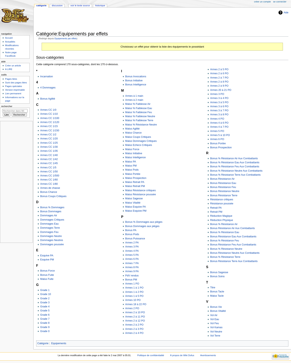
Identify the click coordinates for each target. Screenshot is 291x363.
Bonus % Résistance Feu (224, 240)
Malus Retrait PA (134, 182)
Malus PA (130, 161)
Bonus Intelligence (135, 84)
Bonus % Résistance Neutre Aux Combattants (236, 170)
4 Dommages (47, 87)
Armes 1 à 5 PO (134, 296)
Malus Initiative (133, 153)
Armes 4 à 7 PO (219, 126)
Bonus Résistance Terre (223, 195)
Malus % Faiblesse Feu (138, 112)
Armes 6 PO (217, 139)
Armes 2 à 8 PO (219, 81)
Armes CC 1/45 (49, 163)
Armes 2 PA (132, 242)
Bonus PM (131, 279)
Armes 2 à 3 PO (134, 329)
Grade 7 (45, 318)
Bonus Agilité (47, 98)
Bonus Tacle (217, 291)
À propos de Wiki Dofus (182, 355)
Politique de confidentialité (150, 355)
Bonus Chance (48, 192)
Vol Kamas (216, 327)
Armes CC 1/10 (49, 114)
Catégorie (42, 343)
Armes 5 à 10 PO (220, 135)
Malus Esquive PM (136, 210)
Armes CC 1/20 (49, 138)
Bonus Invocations (135, 76)
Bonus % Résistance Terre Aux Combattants (235, 174)
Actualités (10, 41)
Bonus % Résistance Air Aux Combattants (234, 158)
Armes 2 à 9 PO (219, 85)
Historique (100, 5)
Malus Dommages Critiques (141, 141)
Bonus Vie (216, 307)
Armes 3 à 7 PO (219, 110)
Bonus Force (47, 270)
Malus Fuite (47, 279)
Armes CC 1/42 (49, 159)
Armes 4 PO (217, 118)
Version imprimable (15, 90)
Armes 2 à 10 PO (135, 312)
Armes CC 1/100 (49, 118)
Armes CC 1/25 (49, 142)
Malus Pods (132, 169)
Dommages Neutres (51, 240)
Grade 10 (45, 294)
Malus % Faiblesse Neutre (140, 116)
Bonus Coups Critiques (53, 196)
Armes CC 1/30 (49, 146)
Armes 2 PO (132, 308)
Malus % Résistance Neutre (141, 124)
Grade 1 (45, 290)
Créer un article (13, 65)
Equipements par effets (66, 38)
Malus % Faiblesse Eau (138, 108)
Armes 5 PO (217, 131)
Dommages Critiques (52, 219)
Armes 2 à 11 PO (135, 316)
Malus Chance (133, 132)
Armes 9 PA (132, 271)
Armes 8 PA (132, 267)
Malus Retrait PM (135, 186)
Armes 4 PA (132, 250)
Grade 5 (45, 310)
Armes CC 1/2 (48, 134)
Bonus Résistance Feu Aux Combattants (233, 244)
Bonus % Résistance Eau (224, 232)
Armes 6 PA (132, 259)
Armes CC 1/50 (49, 171)
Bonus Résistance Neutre (224, 191)
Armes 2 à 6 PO (219, 73)
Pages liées (11, 79)
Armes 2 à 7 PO (219, 77)
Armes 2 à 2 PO (134, 324)
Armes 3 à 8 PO (219, 114)
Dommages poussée (52, 244)
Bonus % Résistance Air (223, 224)
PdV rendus (132, 275)
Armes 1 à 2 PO (134, 292)
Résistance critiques (221, 199)
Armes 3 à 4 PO (219, 98)
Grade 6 (45, 314)
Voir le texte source (80, 5)
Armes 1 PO (132, 283)
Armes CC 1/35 (49, 151)
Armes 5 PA (132, 255)
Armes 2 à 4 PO (134, 333)
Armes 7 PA (132, 263)
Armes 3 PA (132, 246)
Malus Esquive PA (135, 206)
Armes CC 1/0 (48, 109)
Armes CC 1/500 (49, 175)
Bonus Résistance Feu (223, 187)
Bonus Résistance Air (222, 178)
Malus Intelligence (135, 157)
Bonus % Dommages (52, 207)
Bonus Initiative (134, 80)
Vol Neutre (216, 331)
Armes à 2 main (134, 100)
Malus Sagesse (134, 198)
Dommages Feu (49, 232)
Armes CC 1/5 (48, 167)
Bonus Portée (218, 143)
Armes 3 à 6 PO (219, 106)
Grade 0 (45, 331)
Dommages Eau (49, 223)
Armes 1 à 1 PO (134, 287)
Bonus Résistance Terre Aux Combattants (234, 261)
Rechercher (6, 106)
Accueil (9, 38)
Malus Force (132, 149)
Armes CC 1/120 (49, 122)
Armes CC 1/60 (49, 179)
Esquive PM (47, 259)
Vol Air (213, 315)
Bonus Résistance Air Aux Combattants (232, 228)
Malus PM (131, 165)
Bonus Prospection (221, 147)
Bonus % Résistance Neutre (226, 248)
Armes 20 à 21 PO (220, 90)
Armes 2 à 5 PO (219, 69)
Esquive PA (46, 255)
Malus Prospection (135, 178)
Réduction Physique (221, 220)
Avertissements (208, 355)
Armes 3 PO (217, 94)
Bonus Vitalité (218, 311)
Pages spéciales (13, 86)
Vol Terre (215, 335)
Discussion (57, 5)
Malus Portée (132, 174)
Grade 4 (45, 306)
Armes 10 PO (133, 300)
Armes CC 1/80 (49, 184)
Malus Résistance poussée (140, 194)
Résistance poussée (221, 203)
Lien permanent (13, 93)
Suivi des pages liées (16, 82)
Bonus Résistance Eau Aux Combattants (233, 236)
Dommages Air (48, 215)
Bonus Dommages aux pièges (142, 226)
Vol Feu (214, 323)
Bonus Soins (217, 276)
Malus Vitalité (132, 202)
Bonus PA (130, 230)
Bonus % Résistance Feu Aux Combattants (234, 166)
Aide (286, 12)
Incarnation (46, 76)
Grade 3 (45, 302)
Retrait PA (216, 207)
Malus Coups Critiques (138, 137)
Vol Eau (214, 319)
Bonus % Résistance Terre (225, 257)
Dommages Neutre (51, 236)
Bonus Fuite (47, 275)
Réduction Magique (221, 215)
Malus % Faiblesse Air (138, 104)
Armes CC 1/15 (49, 126)
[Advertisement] (109, 20)
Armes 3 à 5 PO (219, 102)
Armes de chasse (50, 188)
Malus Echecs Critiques (138, 145)
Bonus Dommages (50, 211)
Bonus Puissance (135, 238)
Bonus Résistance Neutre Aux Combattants (234, 253)
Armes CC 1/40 (49, 155)
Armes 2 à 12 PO (135, 320)
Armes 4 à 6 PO (219, 122)
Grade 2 (45, 298)
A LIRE (8, 69)
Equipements (58, 343)
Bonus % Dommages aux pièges (143, 222)
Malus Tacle (217, 295)
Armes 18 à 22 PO (135, 304)
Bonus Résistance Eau (223, 183)
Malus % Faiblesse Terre (139, 120)
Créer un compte (262, 1)
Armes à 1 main (134, 95)
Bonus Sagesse (219, 272)
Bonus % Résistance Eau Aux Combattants (234, 162)
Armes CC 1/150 (49, 130)
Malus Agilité (132, 128)
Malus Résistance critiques (140, 190)
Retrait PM (216, 211)
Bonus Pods (132, 234)
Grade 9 (45, 327)
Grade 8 (45, 323)
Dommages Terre (50, 227)
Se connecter (280, 1)
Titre (212, 287)
